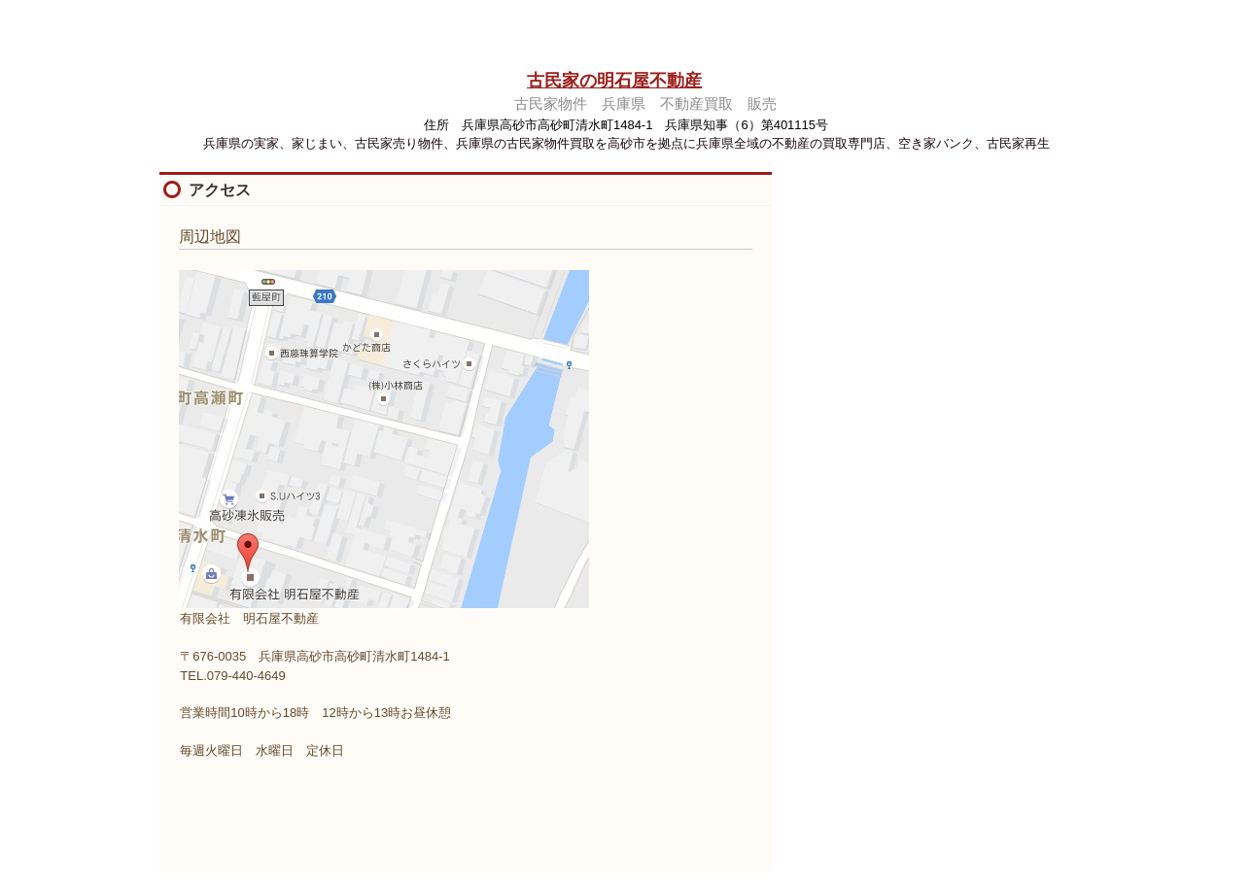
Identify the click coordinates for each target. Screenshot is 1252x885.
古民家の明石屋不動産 (614, 80)
